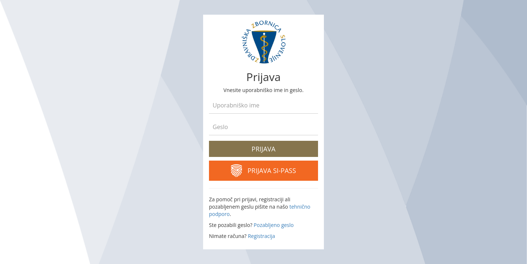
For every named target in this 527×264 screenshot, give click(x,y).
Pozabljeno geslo (274, 224)
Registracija (261, 235)
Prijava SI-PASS (263, 170)
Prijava (263, 148)
